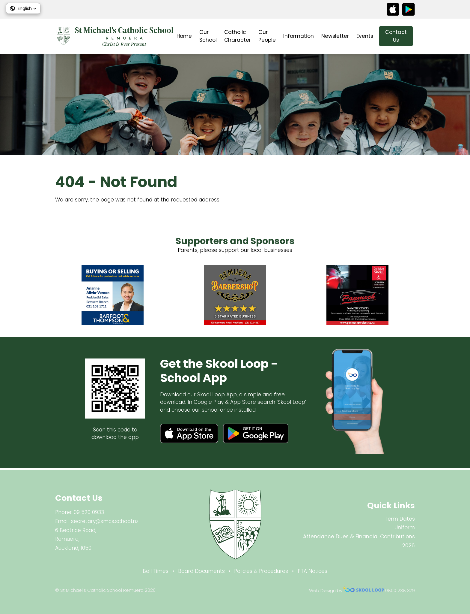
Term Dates (400, 518)
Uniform (404, 527)
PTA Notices (312, 571)
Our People (267, 36)
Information (298, 36)
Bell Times (155, 571)
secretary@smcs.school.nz (104, 521)
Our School (208, 36)
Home (184, 36)
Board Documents (201, 571)
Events (364, 36)
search (422, 36)
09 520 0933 (89, 512)
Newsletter (335, 36)
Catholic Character (237, 36)
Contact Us (396, 36)
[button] (23, 8)
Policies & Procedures (261, 571)
